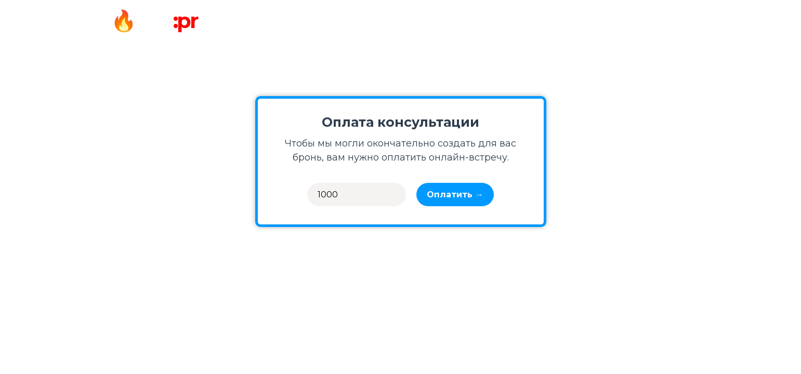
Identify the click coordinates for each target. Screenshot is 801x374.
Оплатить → (455, 194)
